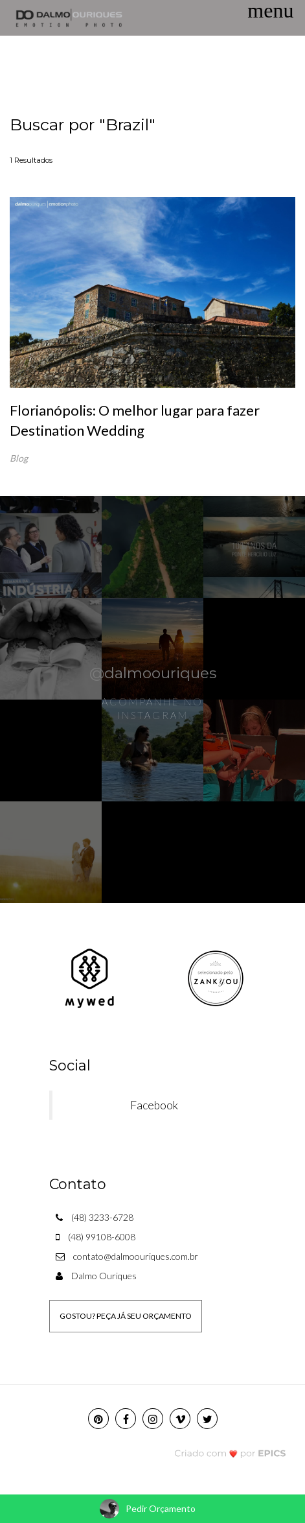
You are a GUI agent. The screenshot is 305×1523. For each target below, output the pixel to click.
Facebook (154, 1105)
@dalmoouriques (152, 673)
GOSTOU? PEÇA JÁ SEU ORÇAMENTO (126, 1316)
